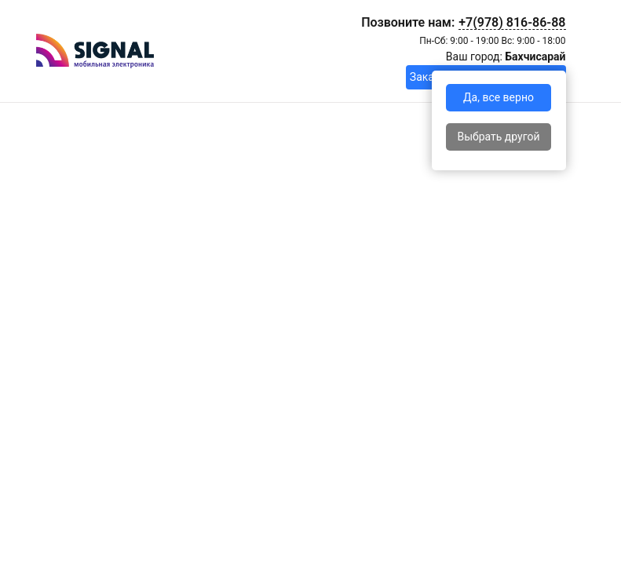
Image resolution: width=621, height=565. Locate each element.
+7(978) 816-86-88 (511, 22)
